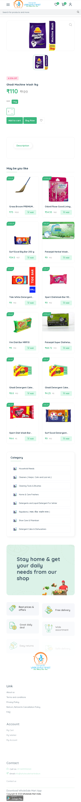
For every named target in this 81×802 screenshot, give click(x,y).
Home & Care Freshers (26, 495)
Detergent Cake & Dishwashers (29, 529)
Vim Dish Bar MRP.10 (19, 342)
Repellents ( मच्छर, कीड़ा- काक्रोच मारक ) (31, 512)
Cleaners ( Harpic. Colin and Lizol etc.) (32, 477)
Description (23, 145)
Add (30, 212)
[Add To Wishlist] (41, 120)
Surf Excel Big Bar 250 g (21, 251)
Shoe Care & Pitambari (26, 520)
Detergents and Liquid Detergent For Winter (35, 503)
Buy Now (30, 120)
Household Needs (23, 469)
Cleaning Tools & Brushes (27, 486)
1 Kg (15, 101)
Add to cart (14, 120)
